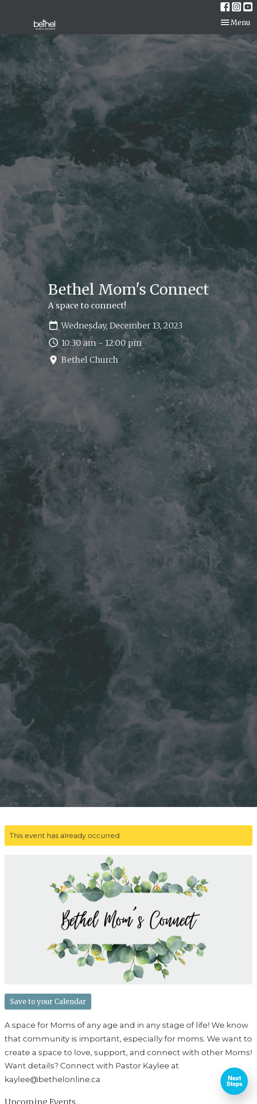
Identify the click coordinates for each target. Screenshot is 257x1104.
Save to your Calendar (48, 1001)
